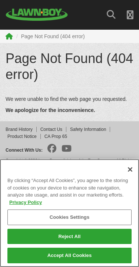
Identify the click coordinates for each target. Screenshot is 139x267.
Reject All (69, 236)
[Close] (130, 169)
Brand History (19, 129)
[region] (69, 213)
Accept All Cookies (69, 255)
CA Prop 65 (55, 136)
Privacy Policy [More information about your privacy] (25, 202)
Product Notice (22, 136)
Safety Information (88, 129)
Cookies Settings (70, 217)
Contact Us (51, 129)
